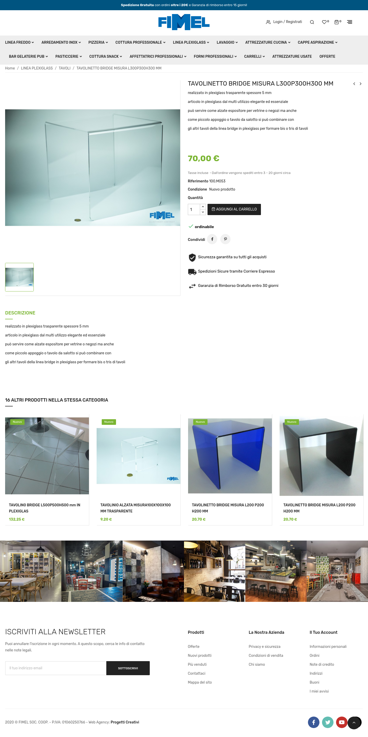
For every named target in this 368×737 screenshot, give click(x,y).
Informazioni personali (328, 647)
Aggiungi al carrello (234, 209)
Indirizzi (316, 673)
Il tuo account (324, 632)
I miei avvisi (319, 691)
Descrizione (20, 313)
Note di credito (322, 664)
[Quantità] (194, 209)
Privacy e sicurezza (264, 647)
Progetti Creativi (125, 722)
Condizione (197, 189)
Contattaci (196, 673)
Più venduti (197, 664)
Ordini (314, 655)
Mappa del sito (200, 682)
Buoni (314, 682)
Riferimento (198, 181)
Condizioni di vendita (266, 655)
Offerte (194, 647)
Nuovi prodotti (200, 655)
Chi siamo (257, 664)
